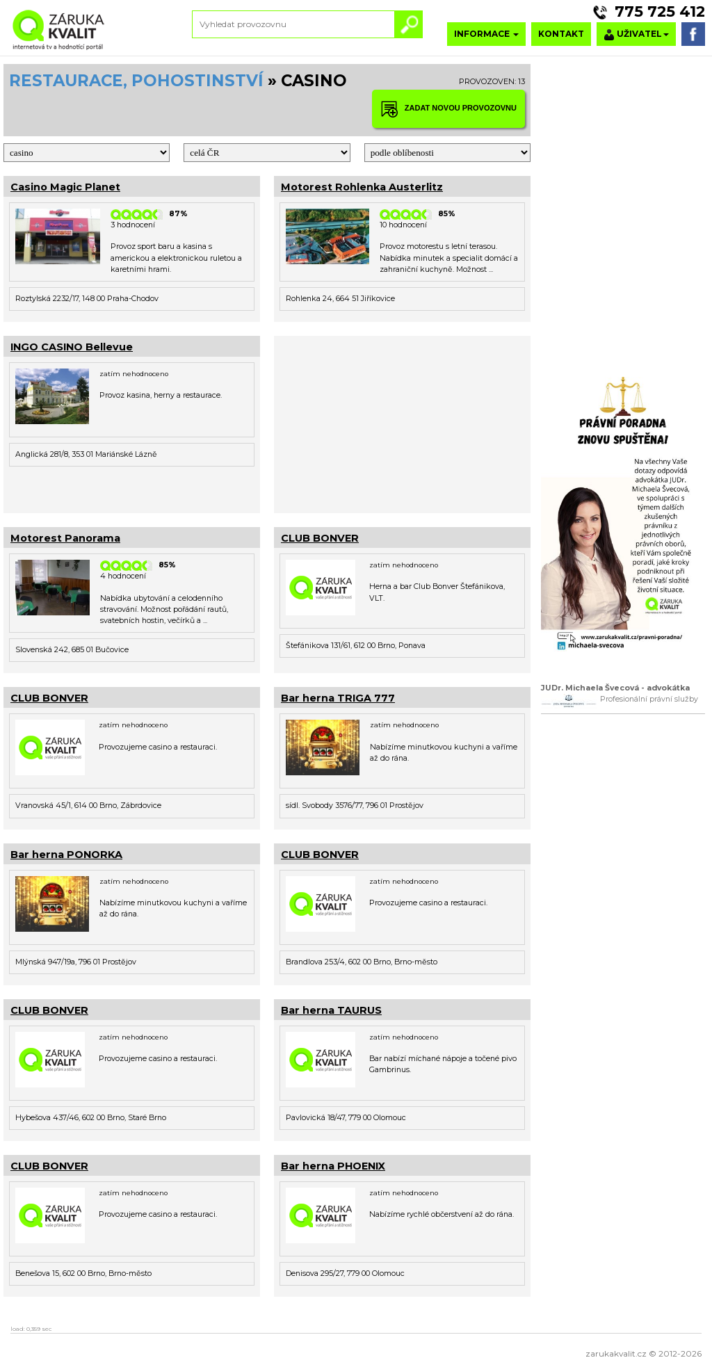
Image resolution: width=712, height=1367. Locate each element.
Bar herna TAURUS (331, 1010)
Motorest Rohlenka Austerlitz (362, 187)
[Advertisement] (402, 423)
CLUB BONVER (320, 538)
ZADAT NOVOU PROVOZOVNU (448, 109)
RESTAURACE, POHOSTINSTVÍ (136, 80)
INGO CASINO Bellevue (71, 347)
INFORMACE (486, 34)
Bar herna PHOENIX (333, 1166)
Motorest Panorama (65, 538)
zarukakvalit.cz (616, 1353)
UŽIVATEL (636, 34)
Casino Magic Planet (65, 187)
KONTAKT (561, 34)
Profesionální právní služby (649, 699)
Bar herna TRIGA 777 (338, 698)
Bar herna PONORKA (66, 854)
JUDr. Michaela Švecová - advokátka (615, 688)
